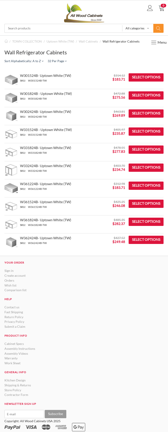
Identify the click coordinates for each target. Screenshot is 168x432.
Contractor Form (16, 395)
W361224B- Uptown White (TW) (45, 184)
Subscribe (55, 414)
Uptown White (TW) (60, 41)
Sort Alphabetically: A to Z (23, 61)
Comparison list (15, 290)
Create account (15, 275)
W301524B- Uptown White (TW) (45, 75)
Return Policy (13, 317)
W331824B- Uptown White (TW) (45, 147)
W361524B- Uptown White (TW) (45, 202)
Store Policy (12, 390)
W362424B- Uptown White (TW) (45, 238)
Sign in (9, 270)
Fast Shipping (13, 312)
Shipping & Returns (17, 385)
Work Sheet (12, 363)
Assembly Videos (16, 353)
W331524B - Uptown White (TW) (46, 129)
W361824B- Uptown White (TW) (45, 220)
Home (6, 41)
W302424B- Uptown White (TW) (45, 111)
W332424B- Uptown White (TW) (45, 166)
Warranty (11, 358)
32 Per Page (57, 61)
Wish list (10, 285)
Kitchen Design (15, 380)
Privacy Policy (14, 321)
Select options (146, 77)
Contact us (11, 307)
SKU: (23, 80)
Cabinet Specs (14, 344)
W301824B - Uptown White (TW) (46, 93)
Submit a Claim (14, 326)
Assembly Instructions (19, 348)
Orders (9, 280)
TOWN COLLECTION (27, 41)
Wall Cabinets (88, 41)
